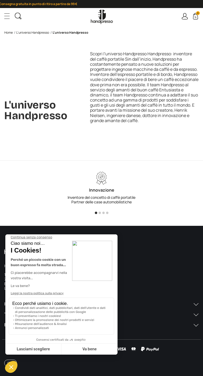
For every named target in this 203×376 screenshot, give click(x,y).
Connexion (184, 16)
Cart (197, 14)
